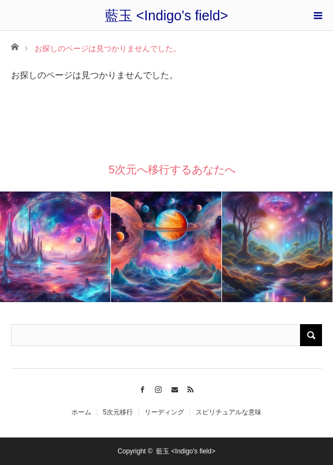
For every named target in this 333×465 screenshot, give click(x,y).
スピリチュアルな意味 (229, 412)
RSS (191, 388)
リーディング (164, 412)
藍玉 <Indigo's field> (166, 15)
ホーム (81, 412)
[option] (55, 247)
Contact (174, 388)
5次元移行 (118, 412)
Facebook (142, 388)
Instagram (158, 388)
